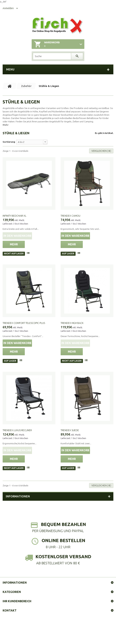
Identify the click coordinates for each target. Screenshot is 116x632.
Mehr (6, 125)
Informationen (18, 496)
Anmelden (8, 8)
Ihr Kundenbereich (17, 601)
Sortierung (9, 142)
